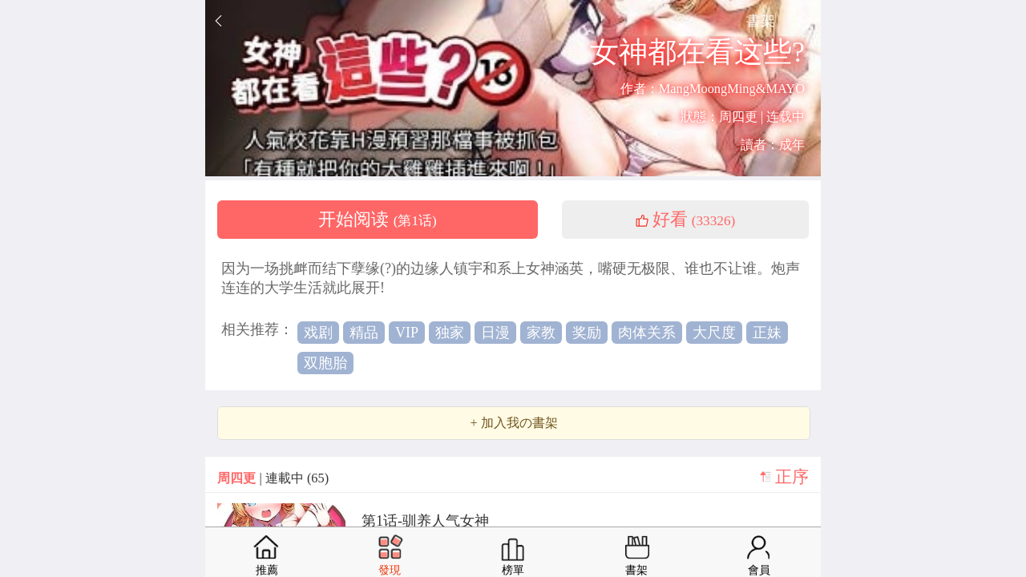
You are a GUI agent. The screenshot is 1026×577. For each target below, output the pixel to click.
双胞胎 (325, 363)
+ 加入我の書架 (513, 423)
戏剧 (318, 333)
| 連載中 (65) (273, 478)
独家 (449, 333)
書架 (760, 20)
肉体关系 (647, 333)
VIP (406, 333)
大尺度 (714, 333)
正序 (792, 477)
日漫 (495, 333)
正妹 (767, 333)
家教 (541, 333)
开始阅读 (377, 219)
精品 (363, 333)
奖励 (586, 333)
